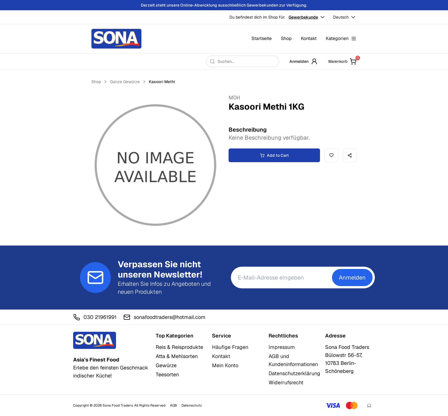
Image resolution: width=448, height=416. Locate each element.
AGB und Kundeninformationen (293, 360)
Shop (286, 38)
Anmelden (303, 61)
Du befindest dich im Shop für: (257, 17)
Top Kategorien (174, 335)
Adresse (335, 335)
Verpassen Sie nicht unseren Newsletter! (160, 269)
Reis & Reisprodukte (179, 347)
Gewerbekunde (307, 17)
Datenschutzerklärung (294, 373)
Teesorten (167, 374)
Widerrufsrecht (286, 382)
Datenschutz (191, 405)
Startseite (261, 38)
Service (221, 335)
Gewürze (166, 365)
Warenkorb (342, 61)
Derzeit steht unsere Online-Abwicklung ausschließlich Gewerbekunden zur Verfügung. (224, 5)
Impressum (282, 347)
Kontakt (309, 38)
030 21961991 (95, 317)
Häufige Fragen (230, 347)
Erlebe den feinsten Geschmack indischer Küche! (110, 367)
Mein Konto (225, 365)
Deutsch (345, 17)
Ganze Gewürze (125, 81)
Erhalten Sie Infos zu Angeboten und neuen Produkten (164, 288)
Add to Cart (274, 155)
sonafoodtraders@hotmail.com (164, 317)
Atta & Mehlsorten (177, 356)
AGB (173, 405)
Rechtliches (283, 335)
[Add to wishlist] (331, 155)
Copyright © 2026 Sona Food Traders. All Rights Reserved (119, 405)
